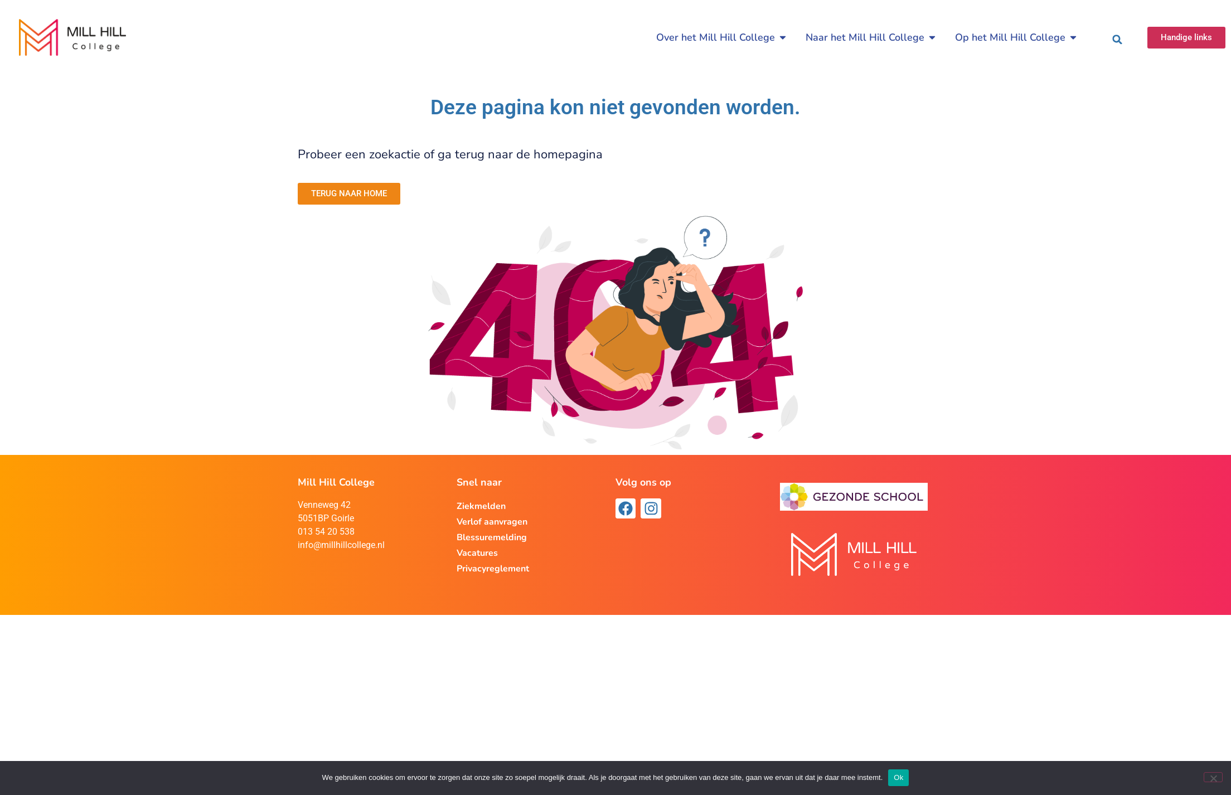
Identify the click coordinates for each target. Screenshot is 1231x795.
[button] (1117, 39)
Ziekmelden (481, 506)
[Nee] (1213, 777)
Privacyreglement (493, 569)
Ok (898, 777)
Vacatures (477, 553)
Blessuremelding (492, 537)
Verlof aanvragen (492, 522)
